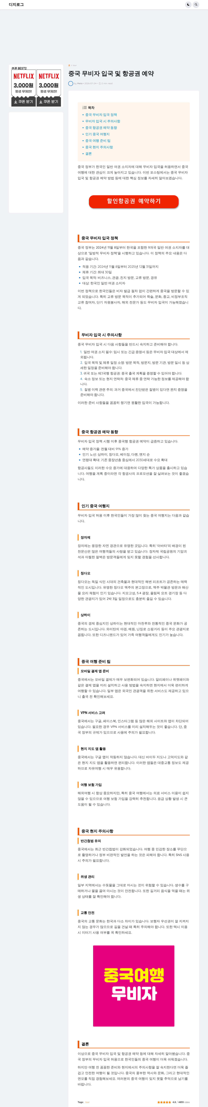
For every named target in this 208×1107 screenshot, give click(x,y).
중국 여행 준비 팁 (97, 140)
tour (75, 65)
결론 (88, 153)
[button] (188, 4)
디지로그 (16, 4)
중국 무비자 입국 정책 (101, 115)
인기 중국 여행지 (97, 134)
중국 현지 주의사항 (99, 147)
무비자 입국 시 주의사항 (102, 121)
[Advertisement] (104, 38)
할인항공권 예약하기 (134, 201)
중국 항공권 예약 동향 (101, 128)
